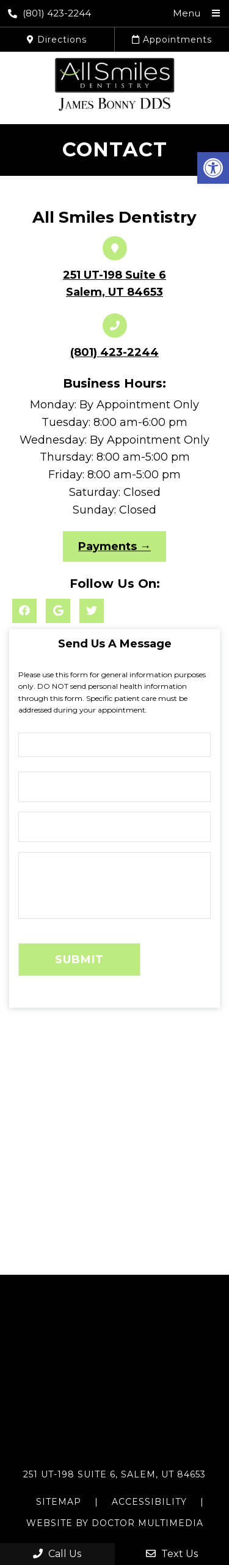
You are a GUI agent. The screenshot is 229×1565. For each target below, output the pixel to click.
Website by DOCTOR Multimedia (114, 1523)
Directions (57, 39)
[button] (213, 168)
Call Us (57, 1554)
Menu (186, 13)
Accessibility (149, 1501)
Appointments (172, 39)
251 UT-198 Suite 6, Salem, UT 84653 (114, 1474)
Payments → (114, 546)
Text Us (172, 1554)
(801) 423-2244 (49, 13)
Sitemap (58, 1501)
